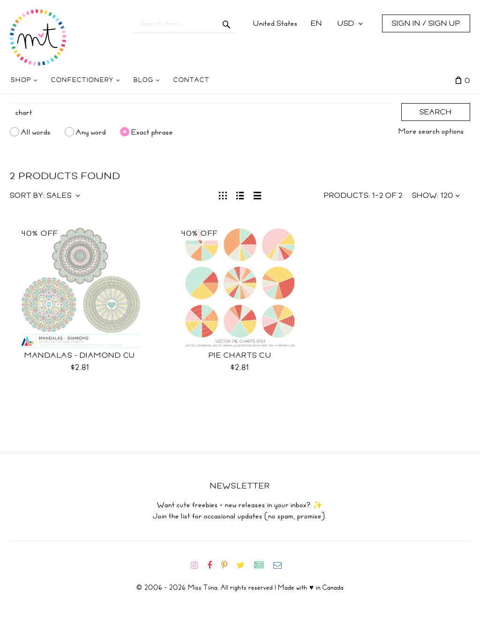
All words (36, 131)
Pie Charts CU (240, 355)
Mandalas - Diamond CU (79, 355)
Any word (91, 131)
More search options (431, 131)
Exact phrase (152, 131)
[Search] (201, 112)
